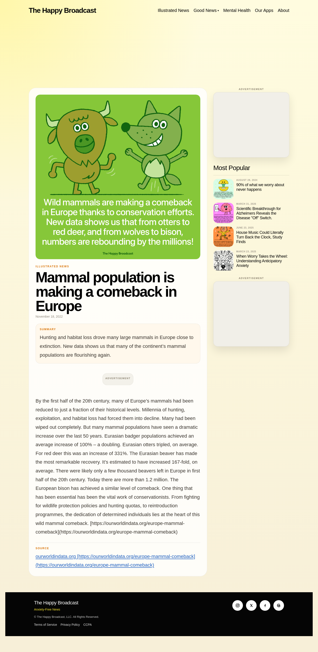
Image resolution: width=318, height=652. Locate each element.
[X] (251, 605)
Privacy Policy (70, 624)
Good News (205, 10)
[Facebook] (265, 605)
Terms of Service (45, 624)
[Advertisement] (159, 51)
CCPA (87, 624)
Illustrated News (173, 10)
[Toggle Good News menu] (218, 10)
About (283, 10)
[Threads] (278, 605)
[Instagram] (237, 605)
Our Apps (264, 10)
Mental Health (236, 10)
